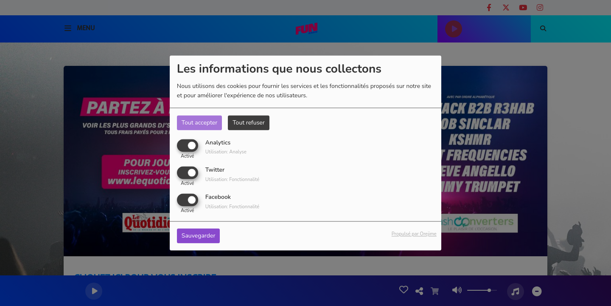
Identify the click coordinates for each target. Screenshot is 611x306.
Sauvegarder (199, 236)
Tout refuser (249, 123)
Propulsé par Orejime (414, 234)
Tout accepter (199, 123)
